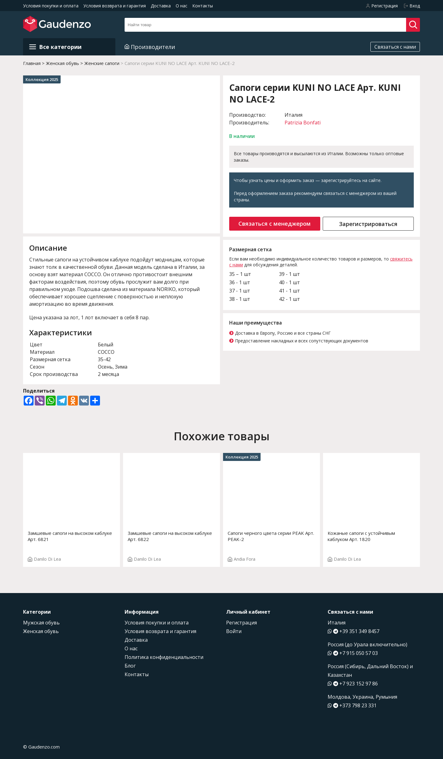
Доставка (161, 6)
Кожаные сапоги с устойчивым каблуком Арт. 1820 (361, 536)
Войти (233, 631)
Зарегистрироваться (368, 224)
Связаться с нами (395, 46)
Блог (130, 665)
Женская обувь (41, 631)
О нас (181, 6)
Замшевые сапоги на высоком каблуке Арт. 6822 (170, 536)
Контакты (202, 6)
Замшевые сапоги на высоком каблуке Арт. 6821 (70, 536)
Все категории (55, 46)
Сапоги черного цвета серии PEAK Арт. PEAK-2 (271, 536)
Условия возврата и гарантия (114, 6)
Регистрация (241, 622)
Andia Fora (241, 559)
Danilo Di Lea (44, 559)
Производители (150, 46)
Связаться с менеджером (274, 223)
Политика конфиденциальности (164, 657)
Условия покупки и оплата (50, 6)
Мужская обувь (41, 622)
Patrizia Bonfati (303, 122)
